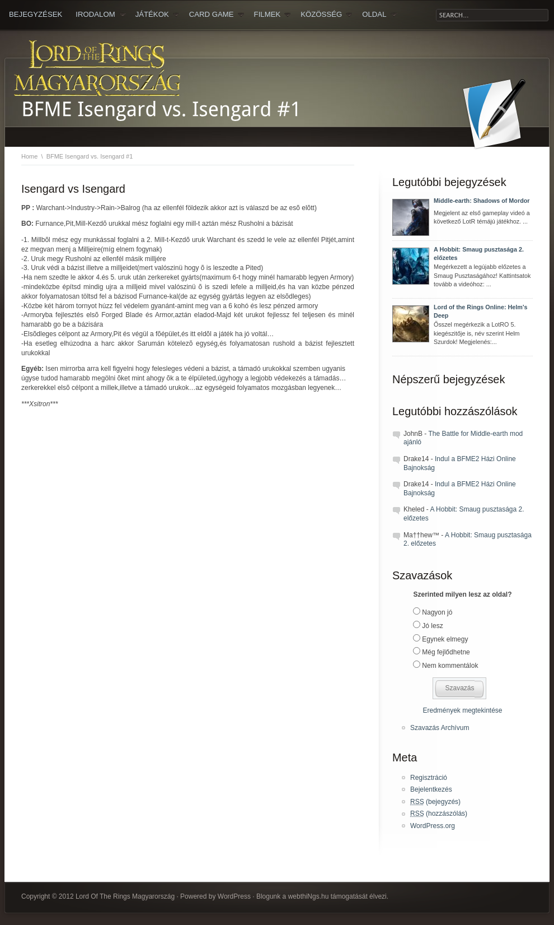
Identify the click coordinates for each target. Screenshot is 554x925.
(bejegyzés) (435, 802)
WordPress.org (432, 826)
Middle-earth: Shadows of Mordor (482, 200)
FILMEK (273, 14)
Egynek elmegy (445, 639)
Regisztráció (428, 778)
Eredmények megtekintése (462, 710)
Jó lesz (432, 626)
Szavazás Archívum (439, 728)
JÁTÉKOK (157, 14)
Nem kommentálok (450, 666)
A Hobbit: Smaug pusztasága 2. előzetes (479, 254)
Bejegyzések (35, 14)
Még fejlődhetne (446, 652)
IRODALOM (100, 14)
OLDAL (379, 14)
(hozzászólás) (438, 813)
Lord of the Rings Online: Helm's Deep (481, 311)
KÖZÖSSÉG (327, 14)
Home (29, 156)
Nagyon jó (437, 612)
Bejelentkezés (431, 789)
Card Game (217, 14)
